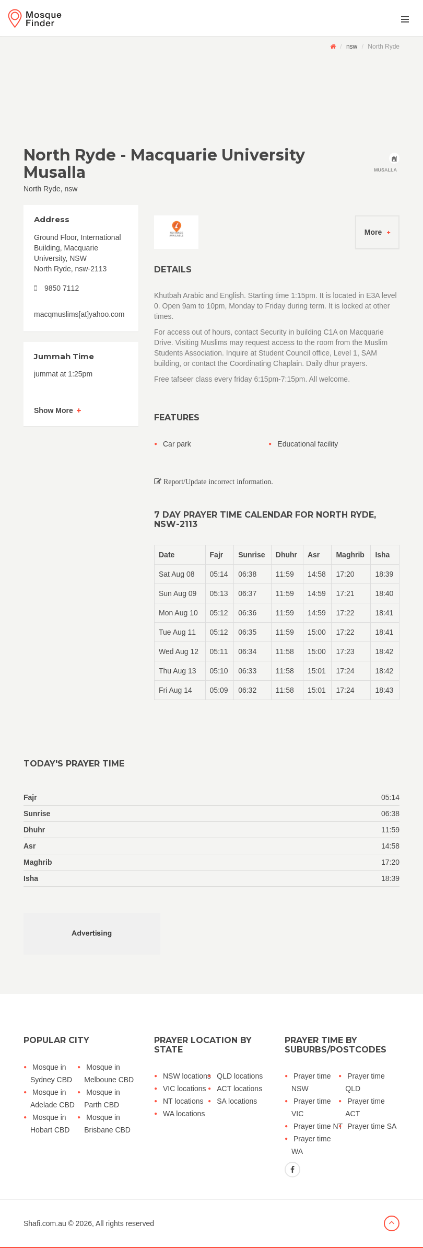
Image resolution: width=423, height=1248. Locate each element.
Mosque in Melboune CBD (109, 1073)
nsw (351, 46)
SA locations (237, 1101)
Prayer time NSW (311, 1082)
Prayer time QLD (365, 1082)
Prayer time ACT (365, 1107)
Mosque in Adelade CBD (52, 1098)
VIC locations (184, 1088)
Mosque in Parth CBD (102, 1098)
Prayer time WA (311, 1145)
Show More (53, 410)
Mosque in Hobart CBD (49, 1123)
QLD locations (240, 1076)
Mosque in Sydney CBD (51, 1073)
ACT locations (239, 1088)
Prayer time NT (318, 1126)
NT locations (183, 1101)
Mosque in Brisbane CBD (107, 1123)
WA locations (184, 1113)
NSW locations (187, 1076)
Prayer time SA (371, 1126)
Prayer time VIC (311, 1107)
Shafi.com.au (45, 1223)
